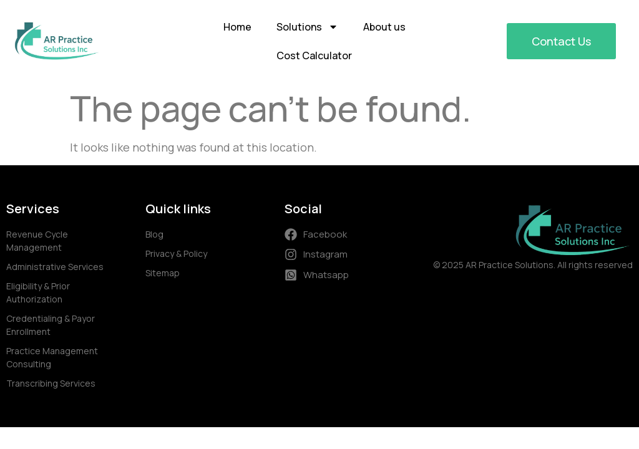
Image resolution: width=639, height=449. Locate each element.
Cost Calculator (314, 55)
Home (237, 27)
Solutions (307, 27)
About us (384, 27)
